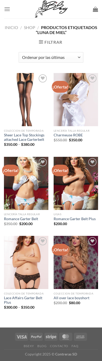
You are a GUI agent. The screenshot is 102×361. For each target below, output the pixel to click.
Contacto (59, 346)
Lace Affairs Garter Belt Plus (23, 300)
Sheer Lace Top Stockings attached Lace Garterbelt (24, 137)
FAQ (75, 346)
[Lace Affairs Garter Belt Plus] (26, 262)
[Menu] (7, 9)
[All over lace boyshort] (76, 262)
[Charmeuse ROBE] (76, 99)
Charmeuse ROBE (68, 135)
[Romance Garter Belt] (26, 183)
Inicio (11, 27)
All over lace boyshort (71, 298)
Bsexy (29, 346)
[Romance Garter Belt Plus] (76, 183)
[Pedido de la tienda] (51, 57)
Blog (42, 346)
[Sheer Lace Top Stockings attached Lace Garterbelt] (26, 99)
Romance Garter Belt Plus (75, 219)
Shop (29, 27)
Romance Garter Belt (21, 219)
